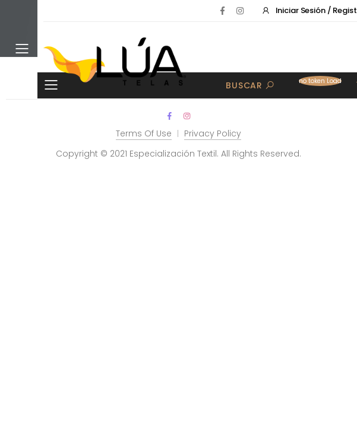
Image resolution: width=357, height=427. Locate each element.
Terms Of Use (144, 133)
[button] (319, 85)
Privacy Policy (212, 133)
